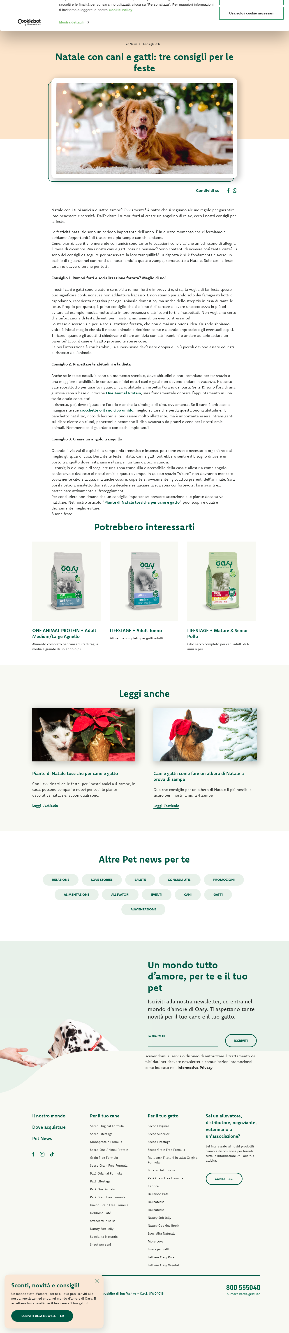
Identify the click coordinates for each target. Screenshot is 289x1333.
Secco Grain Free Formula (108, 1165)
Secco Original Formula (107, 1126)
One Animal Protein (123, 393)
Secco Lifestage (101, 1134)
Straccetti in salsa (103, 1221)
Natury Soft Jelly (101, 1229)
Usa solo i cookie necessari (251, 41)
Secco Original (158, 1126)
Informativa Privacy (195, 1067)
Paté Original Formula (106, 1173)
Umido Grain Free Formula (109, 1205)
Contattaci (224, 1179)
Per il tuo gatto (163, 1116)
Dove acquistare (49, 1127)
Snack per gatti (158, 1249)
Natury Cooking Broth (163, 1226)
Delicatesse (156, 1202)
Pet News (42, 1138)
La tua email (157, 1036)
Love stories (102, 879)
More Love (156, 1241)
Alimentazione (76, 894)
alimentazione (143, 909)
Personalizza (251, 27)
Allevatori (120, 894)
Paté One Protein (102, 1189)
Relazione (60, 879)
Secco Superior (158, 1134)
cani (188, 894)
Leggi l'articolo (45, 805)
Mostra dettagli (71, 50)
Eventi (156, 894)
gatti (218, 894)
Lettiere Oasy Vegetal (163, 1265)
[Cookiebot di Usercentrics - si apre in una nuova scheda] (29, 50)
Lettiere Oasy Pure (161, 1257)
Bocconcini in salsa (162, 1170)
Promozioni (224, 879)
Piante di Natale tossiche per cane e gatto (142, 502)
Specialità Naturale (104, 1237)
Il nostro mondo (48, 1116)
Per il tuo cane (105, 1116)
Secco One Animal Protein (109, 1150)
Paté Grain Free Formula (107, 1197)
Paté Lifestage (100, 1181)
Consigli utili (179, 879)
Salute (140, 879)
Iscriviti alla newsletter (42, 1316)
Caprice (153, 1186)
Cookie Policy (120, 38)
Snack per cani (100, 1244)
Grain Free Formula (104, 1158)
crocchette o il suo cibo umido (106, 410)
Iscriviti (241, 1040)
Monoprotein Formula (106, 1142)
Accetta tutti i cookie (251, 12)
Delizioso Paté (100, 1213)
